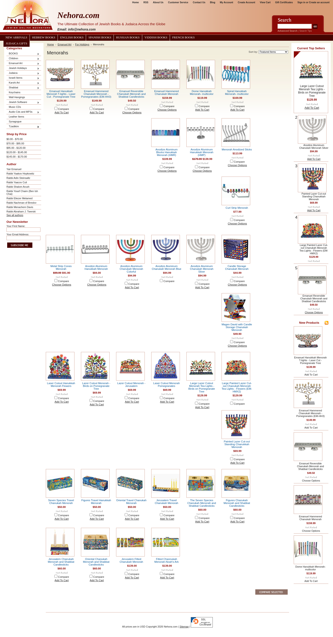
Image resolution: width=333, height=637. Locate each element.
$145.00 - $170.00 (16, 156)
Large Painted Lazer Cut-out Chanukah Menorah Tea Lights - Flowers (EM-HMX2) (237, 387)
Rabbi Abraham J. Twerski (21, 211)
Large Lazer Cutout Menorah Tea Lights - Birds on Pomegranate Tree (201, 387)
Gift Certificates (284, 2)
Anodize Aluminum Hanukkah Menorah (96, 267)
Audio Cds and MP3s (22, 112)
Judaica (22, 73)
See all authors (14, 215)
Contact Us (199, 2)
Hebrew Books (43, 37)
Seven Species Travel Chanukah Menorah (61, 501)
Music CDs (15, 107)
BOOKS (22, 54)
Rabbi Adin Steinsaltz (18, 178)
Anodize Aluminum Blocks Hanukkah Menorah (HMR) (166, 152)
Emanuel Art (22, 63)
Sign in (301, 2)
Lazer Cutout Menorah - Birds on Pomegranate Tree (96, 386)
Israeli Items (22, 78)
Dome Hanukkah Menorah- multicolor (201, 92)
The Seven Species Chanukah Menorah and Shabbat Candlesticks (201, 503)
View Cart (265, 2)
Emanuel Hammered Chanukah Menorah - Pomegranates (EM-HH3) (96, 94)
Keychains (14, 92)
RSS (145, 2)
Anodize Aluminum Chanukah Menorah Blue (166, 267)
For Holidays (82, 44)
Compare (63, 109)
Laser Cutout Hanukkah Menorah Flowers (61, 384)
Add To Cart (62, 112)
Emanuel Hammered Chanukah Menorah (166, 92)
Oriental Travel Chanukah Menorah (131, 501)
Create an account (319, 2)
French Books (183, 37)
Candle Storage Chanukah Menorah (236, 267)
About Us (158, 2)
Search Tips (305, 31)
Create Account (246, 2)
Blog (212, 2)
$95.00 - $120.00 (15, 147)
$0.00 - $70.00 (14, 139)
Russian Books (127, 37)
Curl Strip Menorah (237, 207)
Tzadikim (22, 126)
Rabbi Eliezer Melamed (19, 198)
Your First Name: (15, 226)
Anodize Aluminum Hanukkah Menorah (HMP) (201, 152)
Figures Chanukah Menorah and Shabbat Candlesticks (237, 503)
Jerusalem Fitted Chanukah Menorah (131, 560)
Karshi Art (22, 83)
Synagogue (15, 121)
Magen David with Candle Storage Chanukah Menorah (237, 327)
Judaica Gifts (16, 43)
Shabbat (22, 88)
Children (22, 58)
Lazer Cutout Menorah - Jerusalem (131, 384)
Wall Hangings (17, 97)
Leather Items (16, 116)
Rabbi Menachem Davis (19, 207)
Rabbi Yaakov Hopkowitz (20, 173)
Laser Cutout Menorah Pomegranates (166, 384)
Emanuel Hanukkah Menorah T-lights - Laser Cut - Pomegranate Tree (61, 94)
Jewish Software (22, 102)
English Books (71, 37)
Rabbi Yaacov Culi (16, 182)
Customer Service (178, 2)
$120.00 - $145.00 (16, 152)
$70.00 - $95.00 (15, 143)
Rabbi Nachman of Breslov (21, 202)
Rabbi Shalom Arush (17, 186)
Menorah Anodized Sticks (237, 149)
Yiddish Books (156, 37)
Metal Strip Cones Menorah (61, 267)
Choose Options (132, 112)
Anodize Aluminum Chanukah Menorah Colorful (131, 269)
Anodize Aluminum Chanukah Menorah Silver (201, 269)
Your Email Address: (17, 234)
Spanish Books (99, 37)
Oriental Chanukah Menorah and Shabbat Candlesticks (96, 562)
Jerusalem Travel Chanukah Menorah (166, 501)
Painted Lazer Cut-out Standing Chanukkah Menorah (237, 444)
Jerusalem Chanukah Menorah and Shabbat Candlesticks (61, 562)
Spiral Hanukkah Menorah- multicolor (237, 92)
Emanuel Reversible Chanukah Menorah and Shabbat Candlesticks (131, 94)
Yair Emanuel (13, 169)
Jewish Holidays (22, 68)
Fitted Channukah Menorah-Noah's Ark (166, 560)
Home (135, 2)
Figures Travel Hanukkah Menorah (96, 501)
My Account (226, 2)
